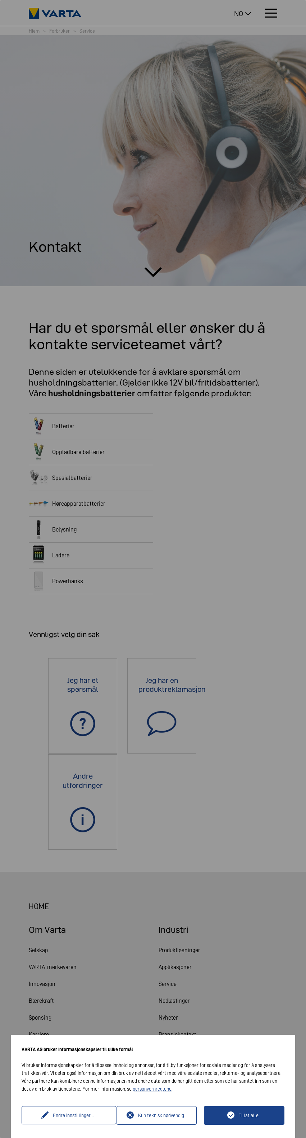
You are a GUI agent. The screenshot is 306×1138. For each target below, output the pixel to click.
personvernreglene (152, 1089)
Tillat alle (249, 1115)
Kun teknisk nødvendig (161, 1115)
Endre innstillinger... (69, 1115)
